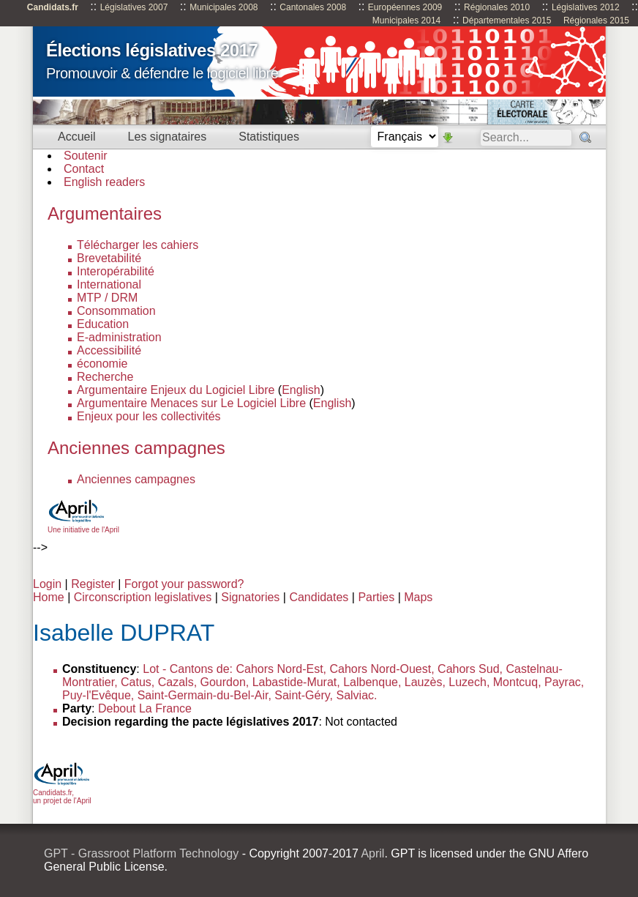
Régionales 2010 (497, 7)
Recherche (105, 377)
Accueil (77, 136)
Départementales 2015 (506, 20)
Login (47, 584)
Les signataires (167, 136)
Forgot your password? (184, 584)
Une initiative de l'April (83, 526)
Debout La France (145, 708)
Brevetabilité (109, 258)
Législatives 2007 (134, 7)
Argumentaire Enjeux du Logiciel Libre (175, 390)
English (301, 390)
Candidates (318, 597)
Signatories (250, 597)
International (109, 284)
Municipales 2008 (223, 7)
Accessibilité (109, 350)
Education (103, 324)
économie (102, 363)
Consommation (116, 311)
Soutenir (86, 155)
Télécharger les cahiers (137, 245)
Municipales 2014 (406, 20)
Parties (376, 597)
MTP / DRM (107, 297)
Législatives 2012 (586, 7)
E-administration (119, 337)
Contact (84, 169)
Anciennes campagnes (136, 479)
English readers (104, 182)
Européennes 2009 (405, 7)
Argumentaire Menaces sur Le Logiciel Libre (191, 403)
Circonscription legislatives (143, 597)
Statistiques (269, 136)
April (372, 853)
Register (93, 584)
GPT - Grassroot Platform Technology (141, 853)
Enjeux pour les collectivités (149, 416)
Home (48, 597)
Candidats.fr (52, 7)
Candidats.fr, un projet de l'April (62, 793)
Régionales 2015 (596, 20)
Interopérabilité (115, 271)
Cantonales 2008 (312, 7)
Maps (418, 597)
